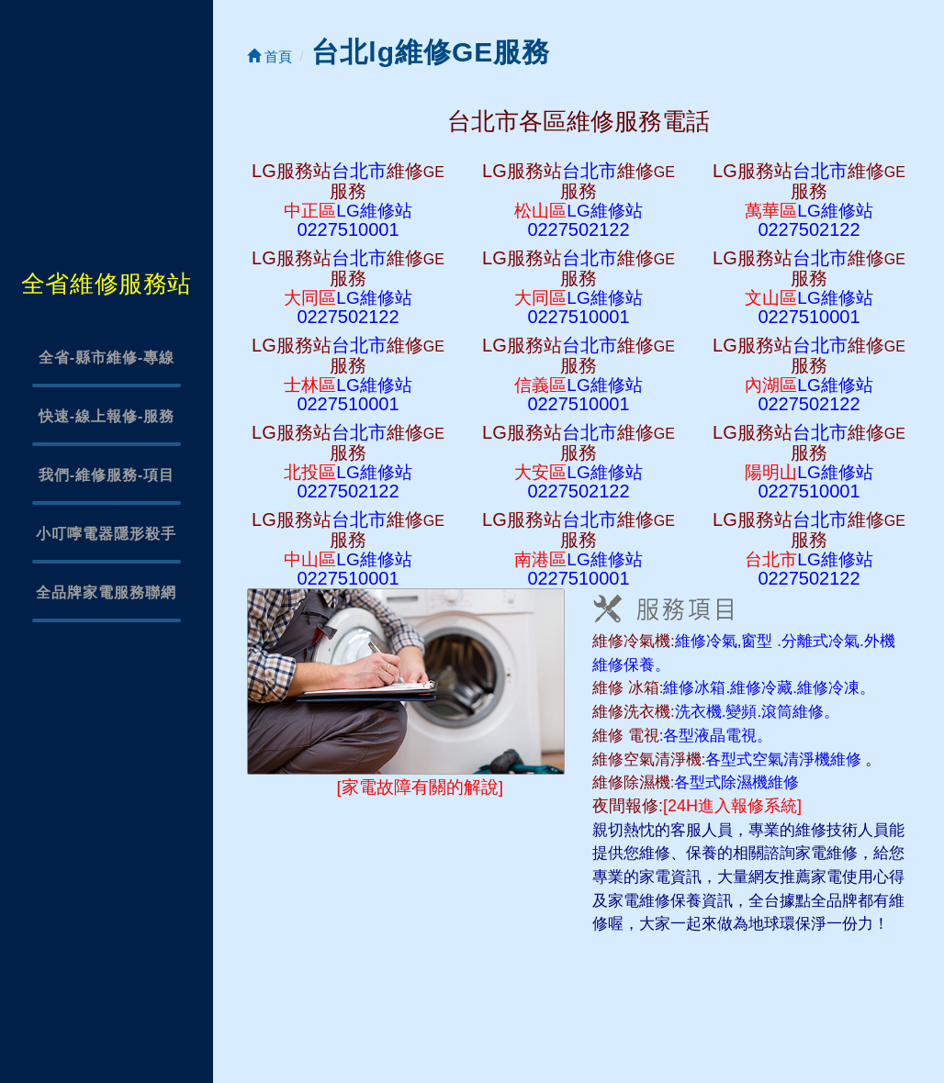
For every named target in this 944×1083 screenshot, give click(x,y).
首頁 (269, 56)
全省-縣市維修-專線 (107, 357)
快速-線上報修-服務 (107, 416)
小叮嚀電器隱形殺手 (106, 534)
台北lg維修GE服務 (430, 52)
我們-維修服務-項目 (107, 475)
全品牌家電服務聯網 (106, 592)
